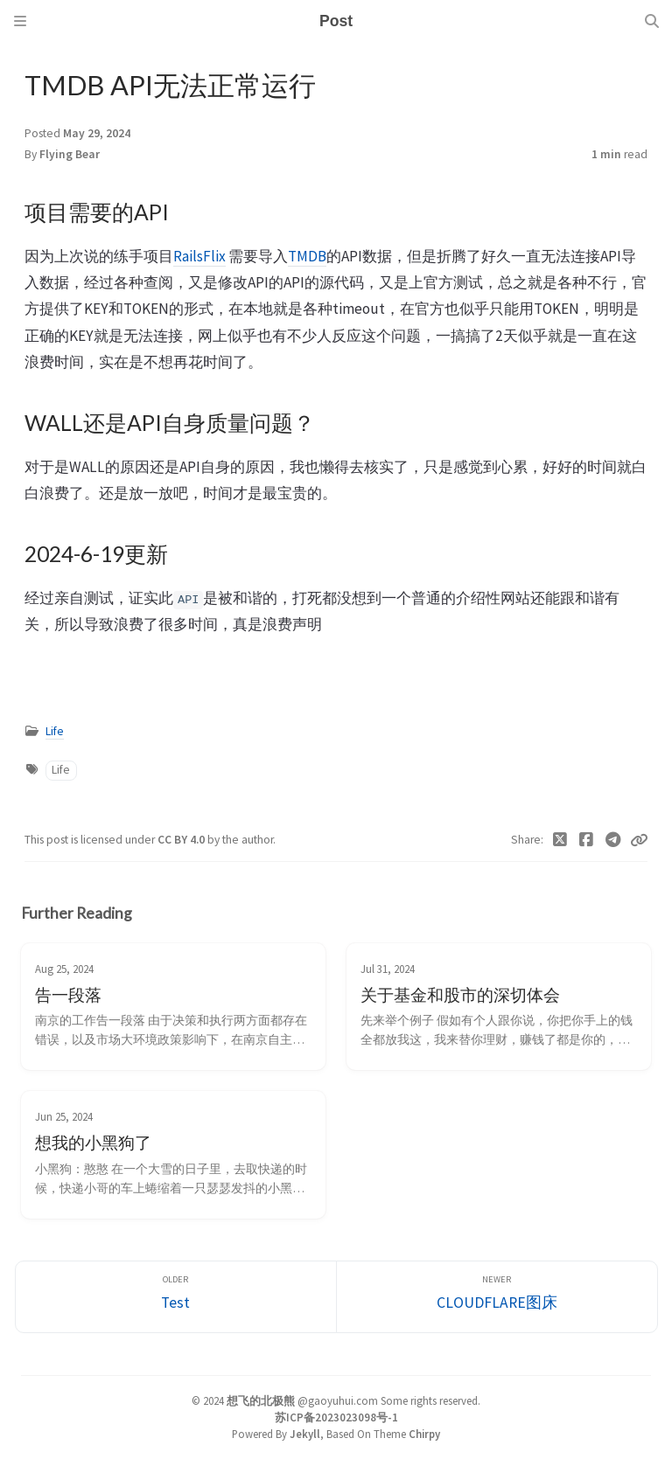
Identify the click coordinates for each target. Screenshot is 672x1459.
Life (55, 731)
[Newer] (497, 1297)
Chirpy (424, 1434)
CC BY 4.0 (182, 839)
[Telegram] (614, 840)
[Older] (176, 1297)
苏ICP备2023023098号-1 (336, 1417)
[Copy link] (639, 840)
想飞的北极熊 (261, 1400)
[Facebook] (587, 840)
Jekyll (305, 1434)
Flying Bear (69, 154)
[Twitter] (560, 840)
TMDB (307, 256)
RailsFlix (199, 256)
